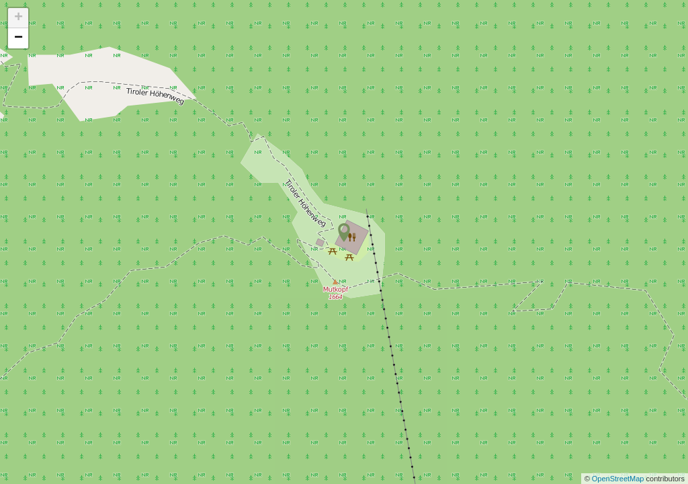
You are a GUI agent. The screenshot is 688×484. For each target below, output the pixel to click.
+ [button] (18, 18)
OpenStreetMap (619, 479)
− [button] (18, 38)
